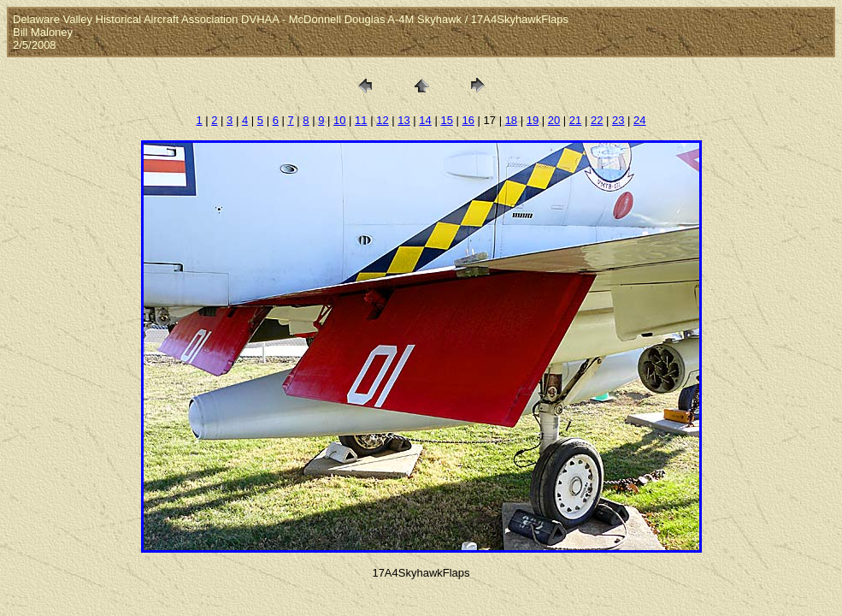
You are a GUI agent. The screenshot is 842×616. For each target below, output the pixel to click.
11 (361, 120)
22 (597, 120)
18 (511, 120)
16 (468, 120)
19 (533, 120)
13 (403, 120)
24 (639, 120)
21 (575, 120)
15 (446, 120)
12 (382, 120)
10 (339, 120)
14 (425, 120)
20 (554, 120)
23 (618, 120)
